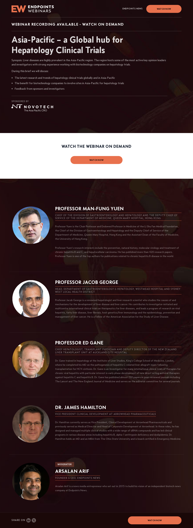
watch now (96, 160)
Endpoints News (133, 8)
